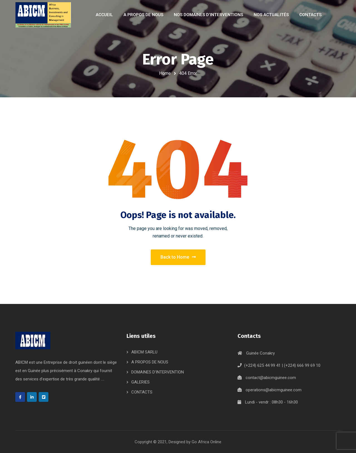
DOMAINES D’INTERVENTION (157, 372)
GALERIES (140, 382)
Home (165, 73)
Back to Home (178, 257)
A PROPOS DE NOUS (149, 362)
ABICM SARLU (144, 352)
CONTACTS (141, 392)
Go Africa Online (206, 441)
